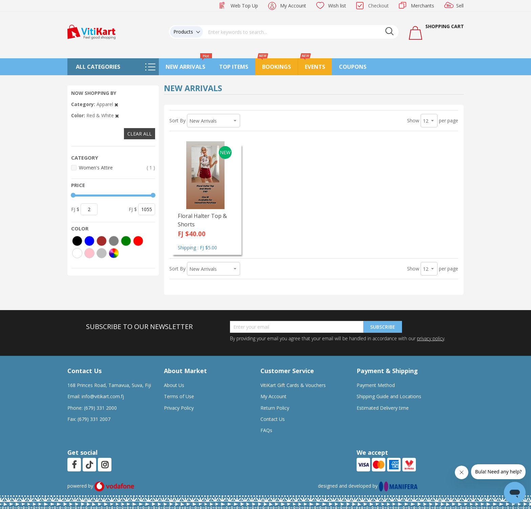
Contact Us (272, 419)
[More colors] (114, 253)
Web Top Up (244, 5)
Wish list (337, 5)
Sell (460, 5)
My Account (293, 5)
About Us (174, 385)
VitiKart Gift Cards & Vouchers (293, 385)
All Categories (98, 66)
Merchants (422, 5)
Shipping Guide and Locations (389, 396)
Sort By (177, 120)
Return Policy (274, 408)
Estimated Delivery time (383, 408)
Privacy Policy (179, 408)
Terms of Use (179, 396)
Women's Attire (117, 167)
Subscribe (382, 327)
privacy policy (430, 338)
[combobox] (301, 32)
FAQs (266, 430)
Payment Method (376, 385)
